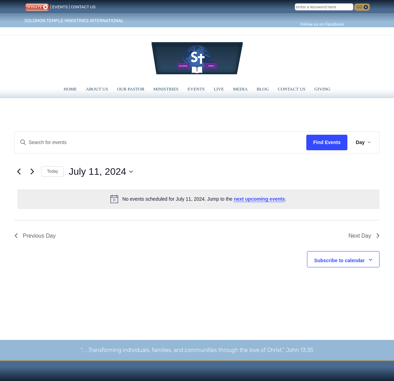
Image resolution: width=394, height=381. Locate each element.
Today (52, 171)
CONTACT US (83, 6)
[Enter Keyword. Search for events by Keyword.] (160, 142)
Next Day (363, 236)
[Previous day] (19, 172)
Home (70, 89)
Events (196, 89)
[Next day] (32, 172)
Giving (322, 89)
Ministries (166, 89)
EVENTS (60, 6)
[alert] (198, 199)
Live (219, 89)
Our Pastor (130, 89)
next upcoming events (259, 199)
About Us (97, 89)
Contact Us (292, 89)
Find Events (326, 142)
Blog (263, 89)
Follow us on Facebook (322, 24)
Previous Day (35, 236)
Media (240, 89)
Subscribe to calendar (339, 260)
